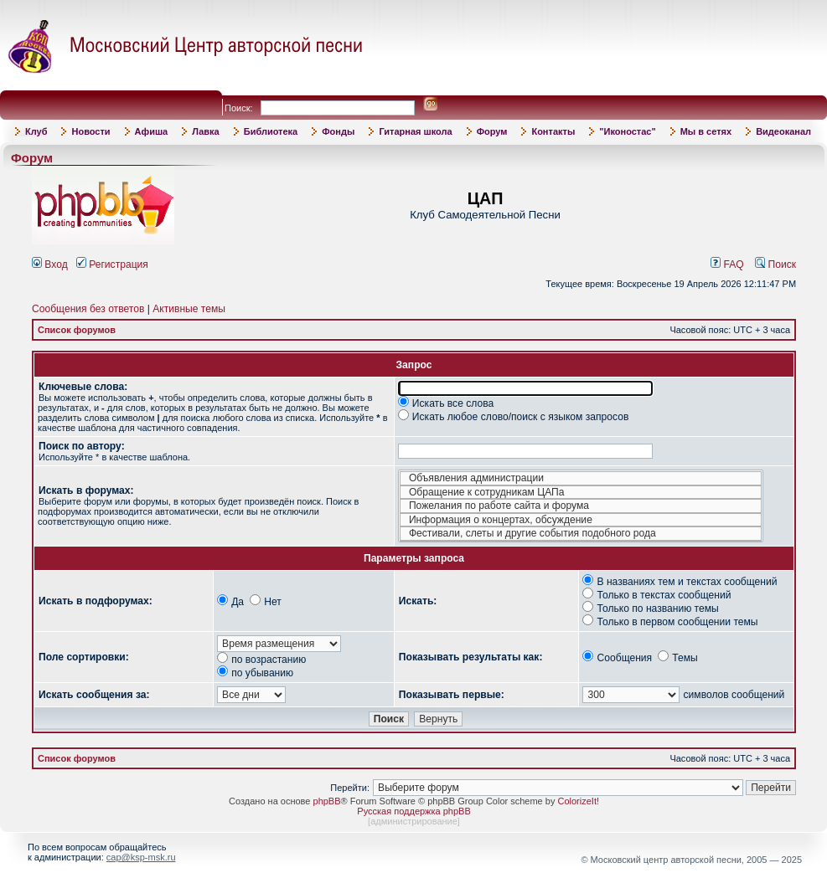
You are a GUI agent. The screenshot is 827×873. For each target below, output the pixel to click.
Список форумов (77, 330)
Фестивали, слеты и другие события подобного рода (581, 533)
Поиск (775, 264)
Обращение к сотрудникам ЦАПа (581, 492)
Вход (50, 264)
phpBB (327, 801)
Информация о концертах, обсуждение (581, 520)
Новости (90, 131)
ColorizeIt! (578, 801)
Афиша (151, 131)
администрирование (413, 821)
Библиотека (271, 131)
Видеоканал (783, 131)
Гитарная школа (415, 131)
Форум (492, 131)
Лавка (206, 131)
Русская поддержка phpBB (413, 811)
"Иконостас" (627, 131)
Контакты (553, 131)
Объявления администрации (581, 478)
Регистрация (112, 264)
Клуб (36, 131)
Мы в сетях (705, 131)
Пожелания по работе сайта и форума (581, 506)
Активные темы (188, 309)
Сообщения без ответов (88, 309)
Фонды (338, 131)
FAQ (727, 264)
